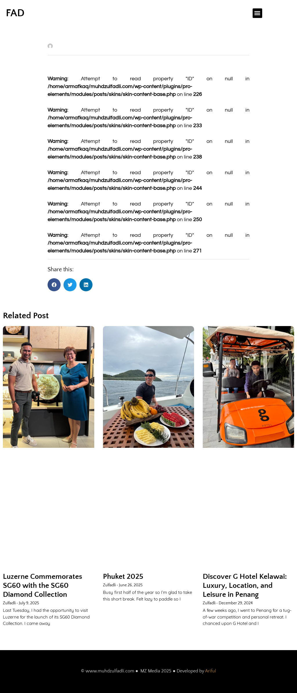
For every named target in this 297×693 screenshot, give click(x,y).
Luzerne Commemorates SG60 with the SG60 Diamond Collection (42, 585)
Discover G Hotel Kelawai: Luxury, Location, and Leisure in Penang (245, 585)
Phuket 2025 (123, 576)
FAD (15, 13)
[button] (257, 13)
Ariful (210, 671)
